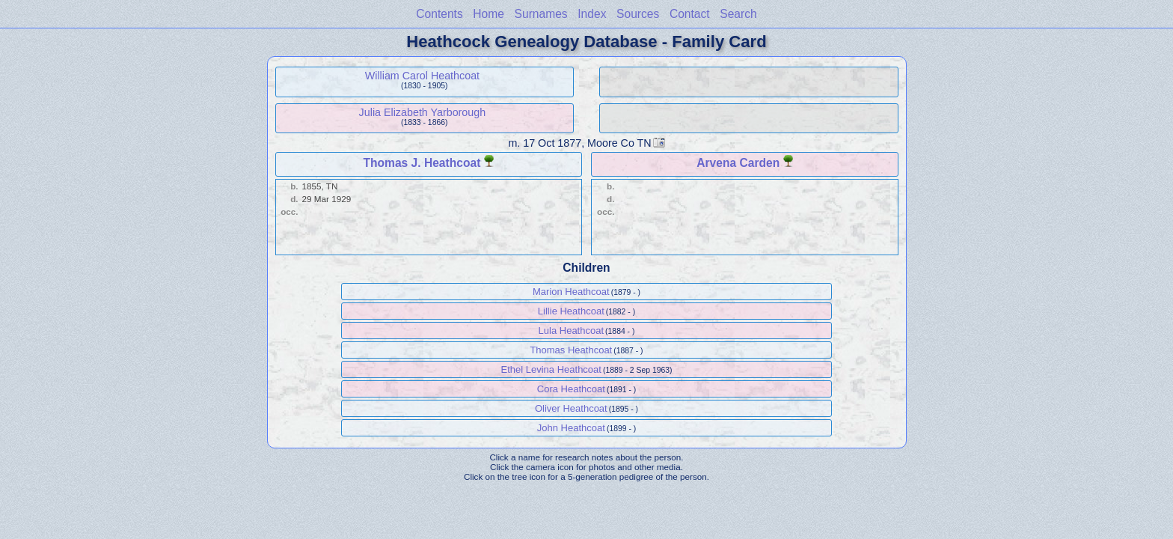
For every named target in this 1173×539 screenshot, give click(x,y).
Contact (690, 13)
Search (738, 13)
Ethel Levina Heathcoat (551, 369)
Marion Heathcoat (571, 291)
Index (592, 13)
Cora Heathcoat (571, 389)
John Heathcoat (571, 427)
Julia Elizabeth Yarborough (422, 112)
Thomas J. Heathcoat (421, 162)
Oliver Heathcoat (571, 408)
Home (488, 13)
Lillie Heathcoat (571, 311)
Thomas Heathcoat (571, 350)
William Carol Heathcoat (422, 76)
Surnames (541, 13)
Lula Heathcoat (571, 330)
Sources (637, 13)
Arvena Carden (738, 162)
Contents (439, 13)
